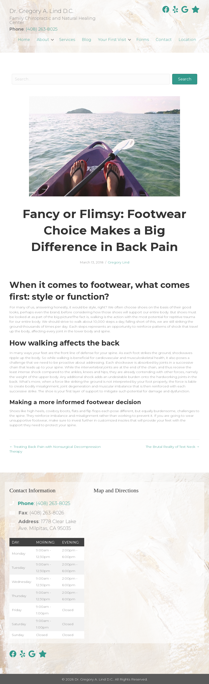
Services (67, 39)
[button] (52, 40)
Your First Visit (112, 39)
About (43, 39)
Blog (86, 39)
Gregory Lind (118, 262)
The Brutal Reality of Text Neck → (173, 447)
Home (24, 39)
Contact (164, 39)
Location (187, 39)
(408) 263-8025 (42, 29)
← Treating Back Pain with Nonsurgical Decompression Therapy (55, 449)
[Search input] (91, 79)
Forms (142, 39)
